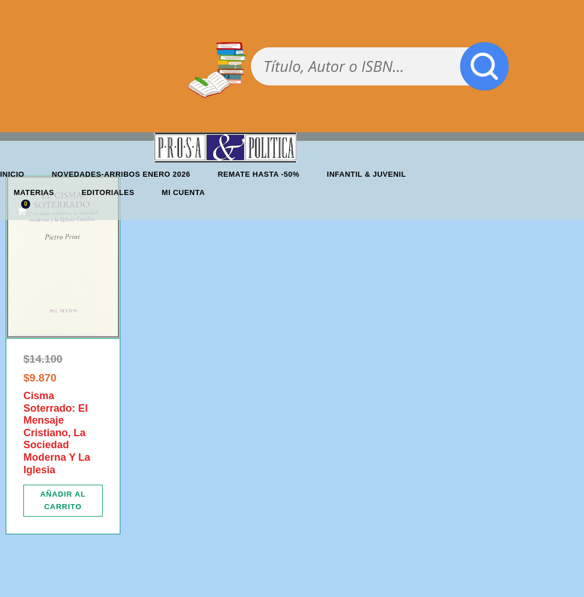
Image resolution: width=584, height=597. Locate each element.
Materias (34, 192)
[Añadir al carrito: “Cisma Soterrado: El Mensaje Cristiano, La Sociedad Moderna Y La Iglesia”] (63, 501)
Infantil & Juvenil (366, 174)
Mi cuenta (183, 192)
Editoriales (108, 192)
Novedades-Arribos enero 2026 (121, 174)
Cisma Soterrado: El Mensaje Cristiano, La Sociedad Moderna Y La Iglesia (56, 433)
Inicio (12, 174)
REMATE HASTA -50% (258, 174)
